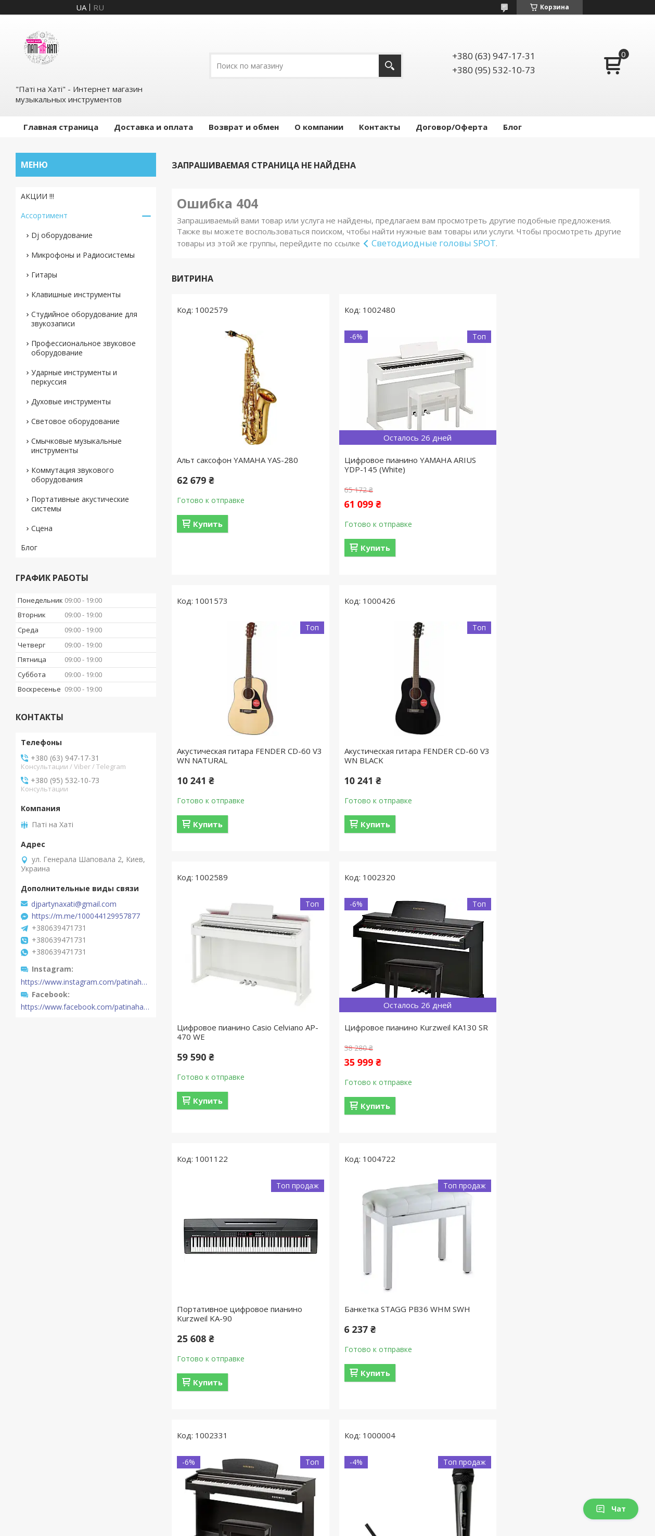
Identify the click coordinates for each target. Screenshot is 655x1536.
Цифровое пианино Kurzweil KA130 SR (561, 755)
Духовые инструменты (71, 401)
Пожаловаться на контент (295, 1525)
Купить (208, 524)
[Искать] (390, 66)
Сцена (42, 528)
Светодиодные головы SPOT (433, 243)
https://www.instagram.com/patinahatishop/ (86, 982)
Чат (611, 1509)
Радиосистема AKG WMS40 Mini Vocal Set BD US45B (246, 1328)
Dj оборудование (62, 235)
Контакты (379, 127)
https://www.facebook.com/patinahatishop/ (86, 1007)
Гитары (44, 275)
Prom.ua (374, 1507)
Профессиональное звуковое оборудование (83, 347)
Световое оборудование (75, 421)
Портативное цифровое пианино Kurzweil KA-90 (239, 1046)
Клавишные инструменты (76, 294)
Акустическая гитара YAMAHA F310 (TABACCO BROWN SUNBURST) (560, 1328)
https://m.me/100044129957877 (86, 916)
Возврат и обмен (244, 127)
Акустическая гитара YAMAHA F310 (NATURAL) (401, 1328)
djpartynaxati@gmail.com (74, 904)
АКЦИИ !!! (37, 196)
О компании (318, 127)
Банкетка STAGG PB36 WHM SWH (399, 1042)
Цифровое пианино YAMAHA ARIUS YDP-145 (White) (402, 464)
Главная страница (60, 127)
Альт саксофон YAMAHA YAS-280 (237, 460)
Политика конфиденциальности (391, 1525)
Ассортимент (44, 215)
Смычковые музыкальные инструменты (76, 445)
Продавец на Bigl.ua (327, 1516)
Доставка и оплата (153, 127)
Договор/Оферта (451, 127)
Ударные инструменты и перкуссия (74, 377)
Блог (512, 127)
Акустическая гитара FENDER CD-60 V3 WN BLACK (244, 755)
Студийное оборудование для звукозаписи (84, 318)
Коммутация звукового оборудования (72, 474)
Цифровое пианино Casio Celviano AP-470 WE (399, 755)
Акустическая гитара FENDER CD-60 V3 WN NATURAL (562, 464)
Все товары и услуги (402, 1457)
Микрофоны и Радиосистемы (83, 255)
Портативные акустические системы (80, 503)
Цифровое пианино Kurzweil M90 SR (563, 1042)
